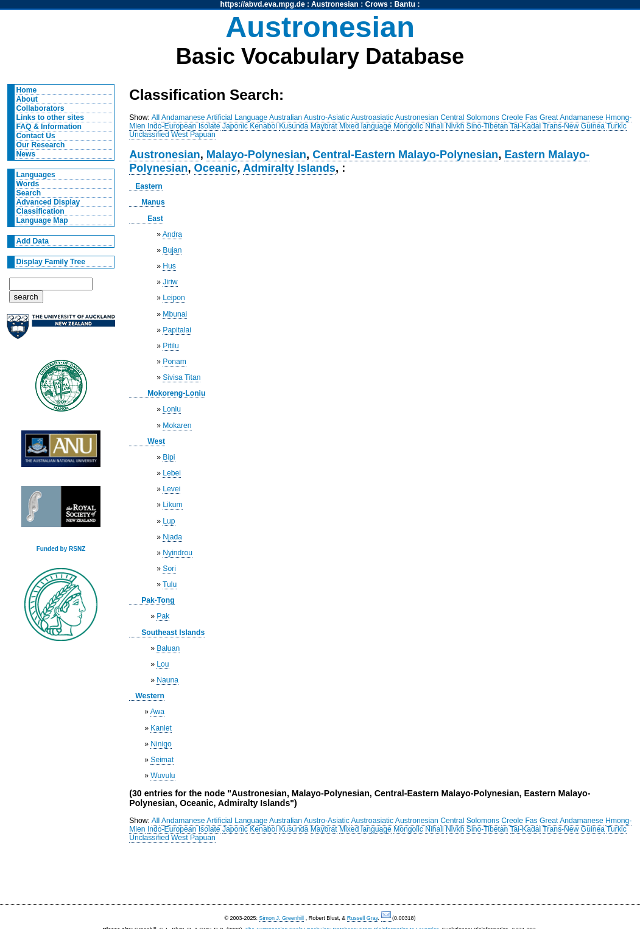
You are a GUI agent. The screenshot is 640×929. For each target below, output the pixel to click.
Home (26, 90)
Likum (172, 504)
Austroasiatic (372, 117)
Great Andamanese (571, 117)
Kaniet (160, 728)
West (156, 441)
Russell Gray (362, 918)
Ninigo (160, 744)
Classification (40, 211)
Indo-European (171, 126)
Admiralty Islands (289, 167)
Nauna (167, 680)
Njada (172, 537)
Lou (162, 664)
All (156, 117)
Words (28, 184)
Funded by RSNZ (61, 548)
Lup (169, 521)
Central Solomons (469, 117)
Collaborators (40, 108)
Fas (531, 117)
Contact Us (35, 135)
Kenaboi (263, 126)
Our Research (40, 145)
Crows (376, 4)
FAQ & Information (49, 126)
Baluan (168, 648)
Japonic (235, 126)
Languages (35, 174)
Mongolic (408, 126)
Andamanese (183, 117)
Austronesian (335, 4)
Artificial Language (236, 117)
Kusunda (293, 126)
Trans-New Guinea (574, 126)
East (155, 218)
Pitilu (170, 346)
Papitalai (177, 330)
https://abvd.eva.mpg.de (262, 4)
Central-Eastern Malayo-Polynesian (405, 154)
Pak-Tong (157, 600)
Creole (512, 117)
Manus (153, 202)
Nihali (434, 126)
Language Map (42, 220)
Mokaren (177, 425)
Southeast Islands (173, 632)
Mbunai (175, 314)
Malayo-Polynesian (256, 154)
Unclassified (149, 134)
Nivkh (455, 126)
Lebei (172, 473)
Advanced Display (48, 202)
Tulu (170, 584)
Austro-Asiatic (327, 117)
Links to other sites (50, 117)
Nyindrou (177, 553)
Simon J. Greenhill (281, 918)
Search (28, 193)
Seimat (162, 759)
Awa (157, 711)
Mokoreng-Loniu (176, 393)
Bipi (169, 457)
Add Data (32, 241)
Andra (172, 234)
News (26, 154)
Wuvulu (162, 775)
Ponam (174, 361)
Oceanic (215, 167)
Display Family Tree (51, 262)
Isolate (209, 126)
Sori (169, 568)
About (27, 99)
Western (149, 696)
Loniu (172, 409)
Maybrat (324, 126)
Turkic (617, 126)
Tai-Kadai (525, 126)
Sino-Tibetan (487, 126)
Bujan (172, 250)
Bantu (405, 4)
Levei (171, 489)
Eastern (149, 186)
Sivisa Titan (181, 377)
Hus (169, 266)
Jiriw (170, 282)
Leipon (174, 297)
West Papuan (193, 134)
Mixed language (365, 126)
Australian (285, 117)
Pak (162, 616)
